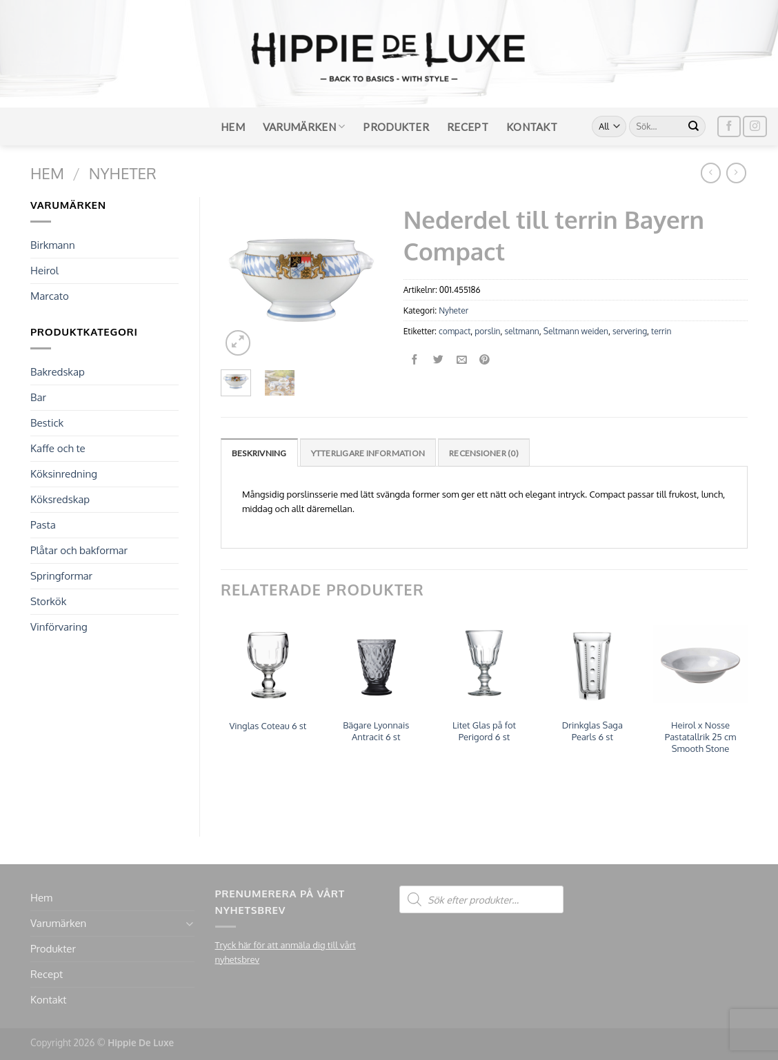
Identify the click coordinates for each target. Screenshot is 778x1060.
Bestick (46, 422)
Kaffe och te (58, 448)
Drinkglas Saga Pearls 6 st (592, 731)
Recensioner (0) (484, 453)
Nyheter (123, 173)
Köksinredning (63, 473)
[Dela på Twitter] (438, 360)
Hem (233, 127)
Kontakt (531, 127)
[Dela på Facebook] (415, 360)
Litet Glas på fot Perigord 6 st (484, 731)
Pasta (43, 524)
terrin (661, 331)
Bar (38, 397)
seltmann (522, 331)
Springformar (61, 575)
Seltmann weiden (575, 331)
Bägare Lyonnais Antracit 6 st (376, 731)
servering (629, 331)
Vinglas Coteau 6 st (267, 725)
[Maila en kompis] (461, 360)
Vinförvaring (59, 626)
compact (454, 331)
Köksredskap (60, 499)
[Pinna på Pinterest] (485, 360)
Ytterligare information (368, 453)
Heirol (44, 270)
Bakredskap (57, 371)
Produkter (396, 127)
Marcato (49, 296)
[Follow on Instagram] (754, 126)
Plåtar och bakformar (79, 550)
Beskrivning (259, 453)
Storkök (48, 601)
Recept (467, 127)
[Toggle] (189, 924)
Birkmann (52, 245)
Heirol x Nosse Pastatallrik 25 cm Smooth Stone (701, 737)
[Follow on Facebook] (729, 126)
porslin (487, 331)
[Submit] (694, 127)
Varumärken (304, 126)
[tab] (259, 452)
